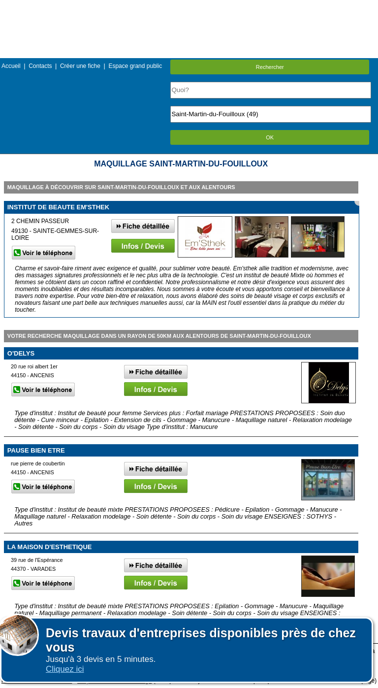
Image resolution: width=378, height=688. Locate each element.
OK (270, 137)
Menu (189, 7)
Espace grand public (135, 66)
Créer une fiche (80, 66)
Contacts (40, 66)
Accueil (11, 66)
